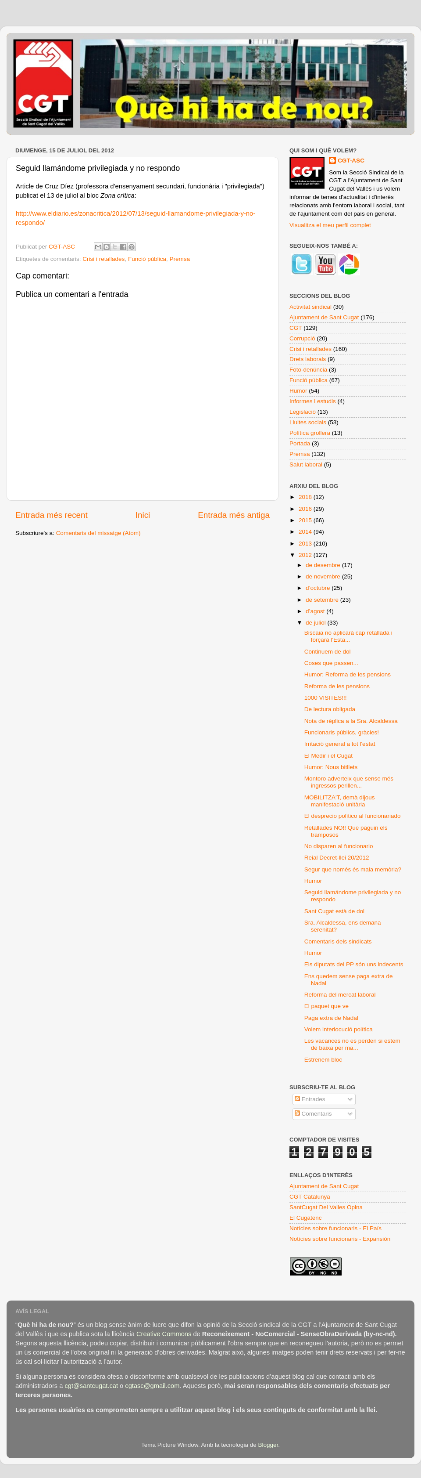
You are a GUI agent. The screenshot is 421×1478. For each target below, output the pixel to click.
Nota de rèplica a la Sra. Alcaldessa (351, 721)
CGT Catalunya (309, 1196)
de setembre (323, 599)
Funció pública (147, 259)
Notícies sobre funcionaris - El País (335, 1228)
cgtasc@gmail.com (152, 1385)
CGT (295, 328)
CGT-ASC (351, 160)
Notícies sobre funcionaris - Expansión (339, 1239)
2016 (306, 509)
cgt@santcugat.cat (91, 1385)
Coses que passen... (331, 663)
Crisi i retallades (103, 259)
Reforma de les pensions (337, 686)
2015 (306, 520)
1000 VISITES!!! (325, 697)
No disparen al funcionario (338, 846)
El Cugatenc (305, 1217)
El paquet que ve (326, 1006)
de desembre (324, 565)
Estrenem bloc (323, 1059)
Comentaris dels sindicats (338, 941)
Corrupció (302, 338)
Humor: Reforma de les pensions (347, 674)
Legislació (302, 411)
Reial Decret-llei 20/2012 (336, 857)
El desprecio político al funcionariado (352, 816)
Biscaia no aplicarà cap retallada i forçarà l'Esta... (348, 636)
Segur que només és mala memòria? (352, 869)
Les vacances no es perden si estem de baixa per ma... (352, 1044)
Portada (299, 443)
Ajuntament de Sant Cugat (324, 317)
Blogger (268, 1445)
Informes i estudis (312, 401)
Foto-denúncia (308, 369)
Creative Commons (163, 1333)
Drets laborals (307, 359)
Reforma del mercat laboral (340, 994)
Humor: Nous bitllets (331, 767)
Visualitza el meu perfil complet (330, 225)
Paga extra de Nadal (331, 1018)
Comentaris (313, 1113)
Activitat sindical (310, 307)
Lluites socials (307, 422)
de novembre (324, 576)
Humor (298, 390)
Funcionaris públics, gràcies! (341, 732)
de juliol (317, 622)
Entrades (310, 1099)
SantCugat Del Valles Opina (326, 1207)
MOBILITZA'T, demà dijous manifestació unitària (339, 801)
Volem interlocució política (338, 1029)
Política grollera (309, 433)
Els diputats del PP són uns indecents (353, 964)
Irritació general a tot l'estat (339, 744)
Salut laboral (305, 464)
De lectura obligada (329, 709)
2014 (306, 531)
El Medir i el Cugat (328, 755)
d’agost (316, 611)
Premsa (179, 259)
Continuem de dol (327, 651)
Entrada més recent (51, 515)
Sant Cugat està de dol (334, 911)
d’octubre (319, 588)
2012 (306, 555)
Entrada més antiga (234, 515)
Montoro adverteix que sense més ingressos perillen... (348, 782)
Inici (143, 515)
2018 (306, 497)
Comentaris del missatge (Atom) (98, 533)
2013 (306, 543)
